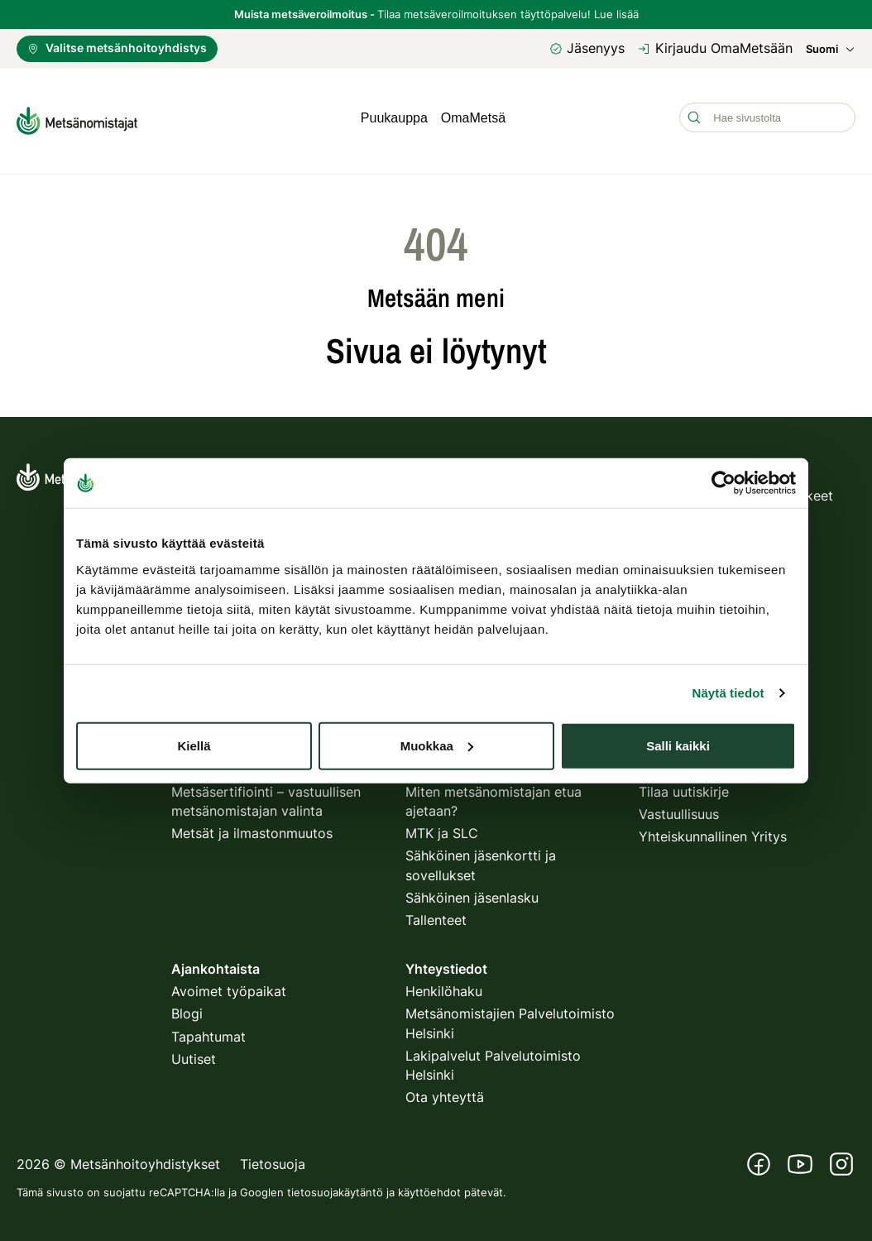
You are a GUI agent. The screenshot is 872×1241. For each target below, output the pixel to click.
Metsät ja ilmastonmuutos (252, 827)
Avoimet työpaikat (228, 985)
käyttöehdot (429, 1186)
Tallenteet (436, 914)
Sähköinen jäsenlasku (472, 891)
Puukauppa (394, 118)
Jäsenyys (587, 48)
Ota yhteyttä (444, 1091)
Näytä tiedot (728, 693)
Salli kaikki (678, 745)
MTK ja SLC (441, 827)
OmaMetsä (473, 118)
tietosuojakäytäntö (335, 1186)
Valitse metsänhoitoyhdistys (117, 48)
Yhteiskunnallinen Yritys (713, 830)
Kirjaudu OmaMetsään (715, 48)
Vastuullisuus (679, 808)
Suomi (830, 49)
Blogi (187, 1007)
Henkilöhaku (443, 985)
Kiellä (193, 745)
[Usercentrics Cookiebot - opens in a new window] (723, 483)
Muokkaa (436, 745)
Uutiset (193, 1053)
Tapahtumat (208, 1030)
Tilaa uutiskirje (684, 786)
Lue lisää (616, 14)
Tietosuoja (272, 1158)
